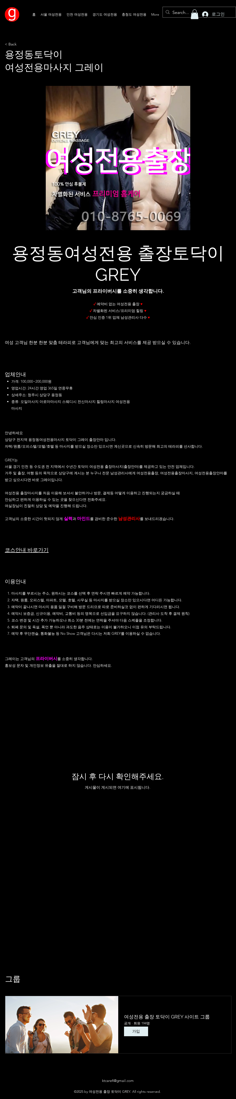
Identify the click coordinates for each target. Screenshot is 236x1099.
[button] (194, 14)
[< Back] (21, 44)
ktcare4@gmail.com (118, 1080)
